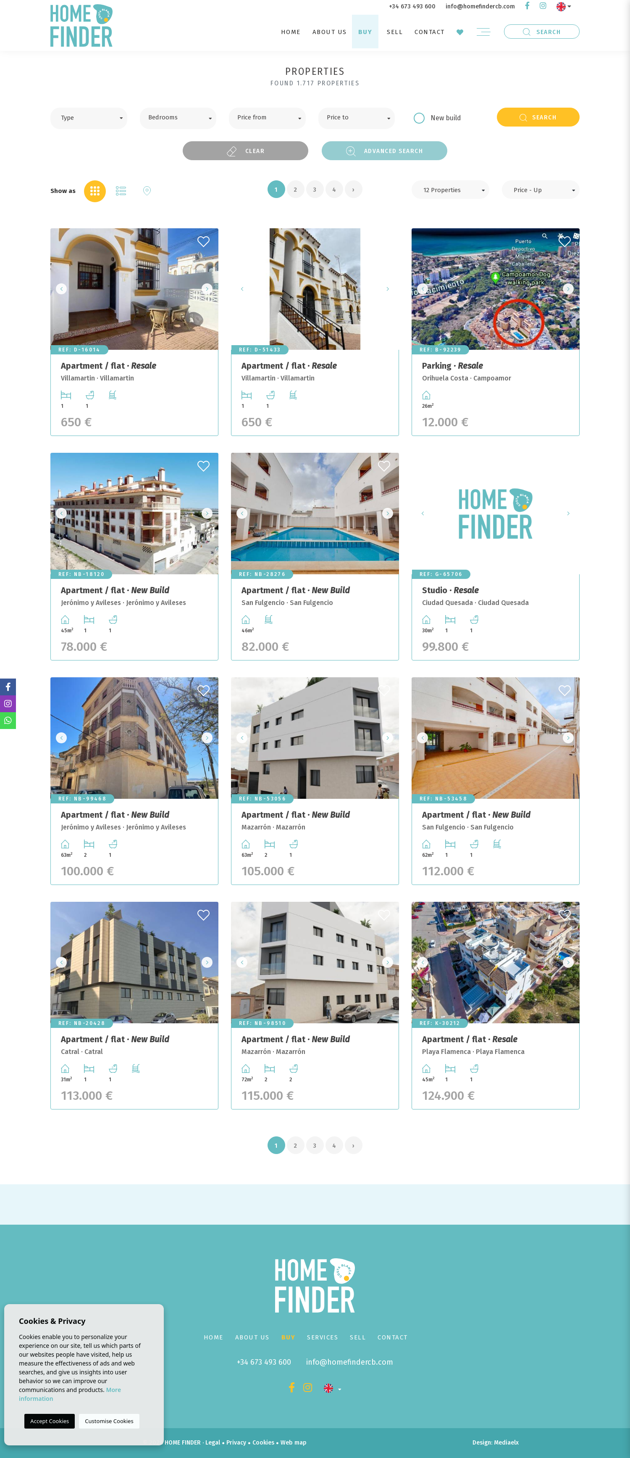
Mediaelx (506, 1442)
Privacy (236, 1442)
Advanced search (384, 151)
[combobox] (88, 118)
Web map (294, 1442)
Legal (212, 1442)
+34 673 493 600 (412, 6)
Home (291, 32)
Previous (59, 289)
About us (329, 32)
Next (209, 289)
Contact (430, 32)
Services (322, 1337)
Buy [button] (365, 32)
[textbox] (95, 117)
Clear (245, 151)
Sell (395, 32)
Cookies (263, 1442)
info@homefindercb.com (480, 6)
